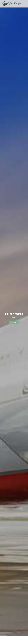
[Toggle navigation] (24, 4)
